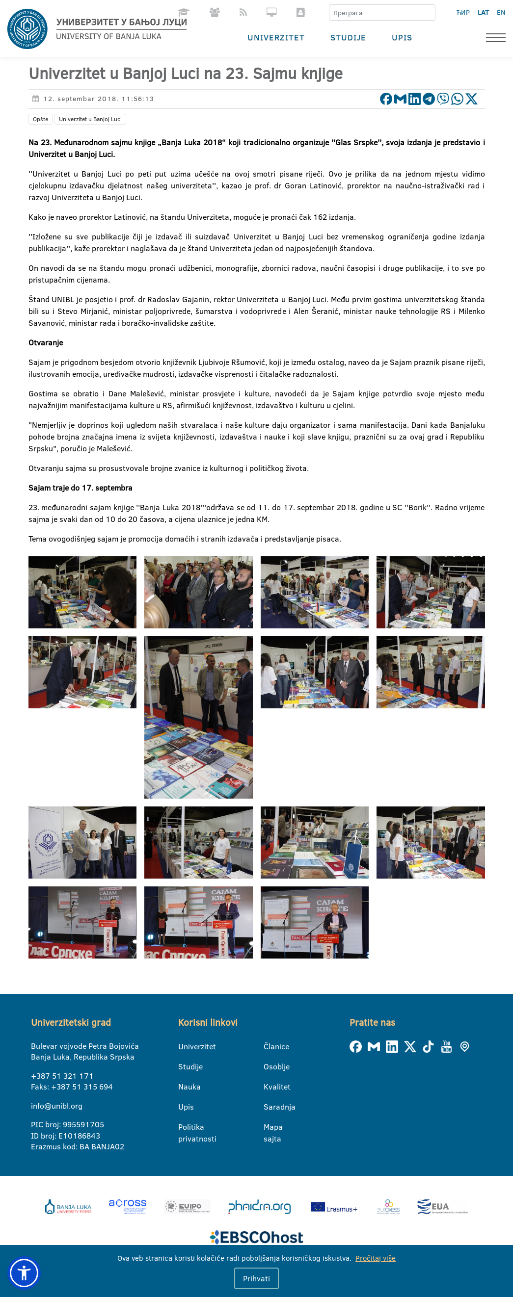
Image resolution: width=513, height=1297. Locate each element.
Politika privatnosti (184, 1127)
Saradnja (270, 1106)
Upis (402, 37)
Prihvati (256, 1278)
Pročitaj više (375, 1258)
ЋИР (463, 12)
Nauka (184, 1086)
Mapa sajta (270, 1127)
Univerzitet (276, 37)
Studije (348, 37)
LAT (483, 12)
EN (501, 12)
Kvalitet (270, 1086)
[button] (24, 1273)
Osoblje (270, 1066)
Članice (270, 1046)
